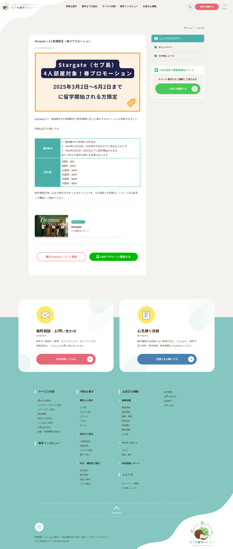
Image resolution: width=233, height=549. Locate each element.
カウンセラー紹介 (46, 409)
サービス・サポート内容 (49, 405)
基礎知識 (126, 400)
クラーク (84, 416)
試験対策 (84, 446)
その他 (125, 434)
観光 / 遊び (127, 454)
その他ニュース (129, 488)
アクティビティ (130, 443)
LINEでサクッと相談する (113, 256)
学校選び (126, 425)
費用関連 (126, 407)
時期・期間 (127, 416)
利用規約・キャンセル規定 (47, 537)
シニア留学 (85, 484)
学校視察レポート (131, 463)
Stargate (39, 119)
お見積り (168, 401)
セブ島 (83, 407)
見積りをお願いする (167, 359)
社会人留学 (85, 479)
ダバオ (83, 425)
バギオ (83, 421)
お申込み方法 (44, 427)
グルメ (125, 450)
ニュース (127, 474)
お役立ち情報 (130, 391)
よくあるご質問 (45, 423)
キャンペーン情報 (130, 483)
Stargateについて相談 (61, 256)
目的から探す (86, 434)
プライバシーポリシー (99, 537)
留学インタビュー (49, 443)
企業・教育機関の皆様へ (49, 431)
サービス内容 (46, 391)
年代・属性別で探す (90, 463)
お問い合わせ (170, 396)
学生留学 (84, 470)
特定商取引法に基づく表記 (74, 537)
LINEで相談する (178, 88)
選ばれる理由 (44, 400)
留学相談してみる (66, 359)
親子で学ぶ (85, 454)
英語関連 (126, 412)
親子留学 (84, 475)
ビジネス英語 (86, 450)
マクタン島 (85, 412)
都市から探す (86, 400)
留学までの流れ (45, 418)
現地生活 (126, 421)
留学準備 (126, 430)
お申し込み (169, 405)
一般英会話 (85, 441)
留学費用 (42, 414)
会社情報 (168, 392)
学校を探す (87, 391)
